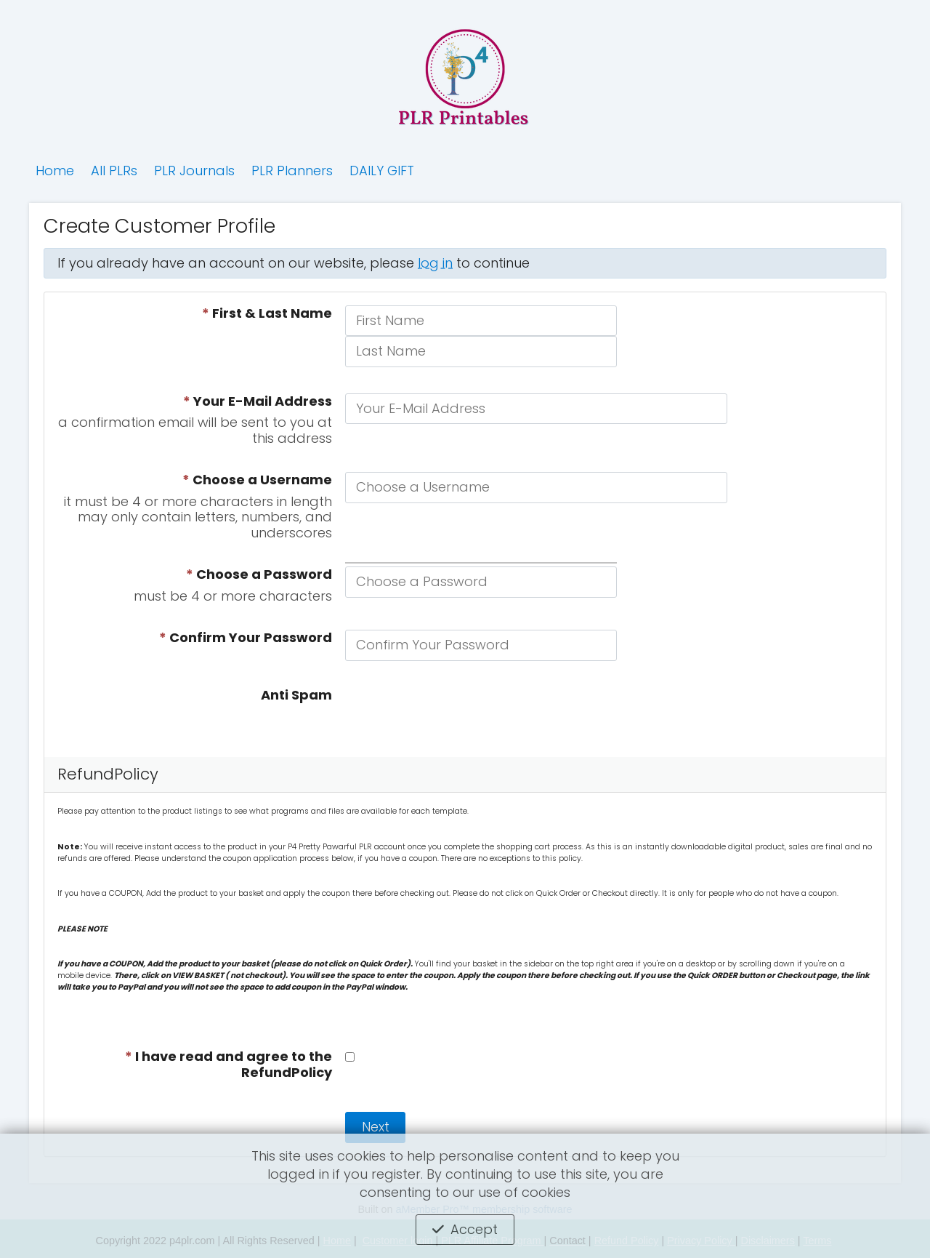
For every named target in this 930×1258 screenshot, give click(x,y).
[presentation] (455, 715)
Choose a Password (259, 574)
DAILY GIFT (381, 170)
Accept (474, 1229)
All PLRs (114, 170)
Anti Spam (296, 695)
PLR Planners (292, 170)
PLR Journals (194, 170)
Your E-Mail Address (257, 401)
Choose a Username (257, 480)
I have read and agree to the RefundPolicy (228, 1065)
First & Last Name (267, 313)
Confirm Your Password (245, 638)
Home (55, 170)
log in (435, 263)
